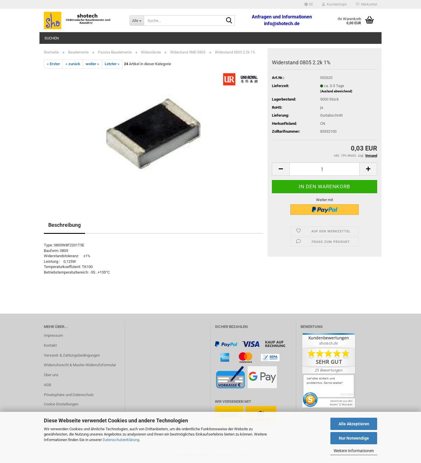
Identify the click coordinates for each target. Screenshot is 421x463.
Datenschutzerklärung (121, 440)
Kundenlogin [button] (334, 4)
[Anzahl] (324, 169)
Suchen (51, 38)
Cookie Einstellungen (61, 404)
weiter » (92, 64)
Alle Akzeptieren (354, 423)
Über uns (51, 375)
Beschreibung (64, 225)
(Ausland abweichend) (336, 91)
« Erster (53, 64)
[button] (309, 4)
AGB (47, 385)
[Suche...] (137, 20)
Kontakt (50, 345)
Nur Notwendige (354, 438)
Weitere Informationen (354, 450)
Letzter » (112, 64)
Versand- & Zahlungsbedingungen (72, 355)
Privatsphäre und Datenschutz (69, 395)
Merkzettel (366, 4)
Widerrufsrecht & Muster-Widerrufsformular (80, 365)
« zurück (72, 64)
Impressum (53, 335)
